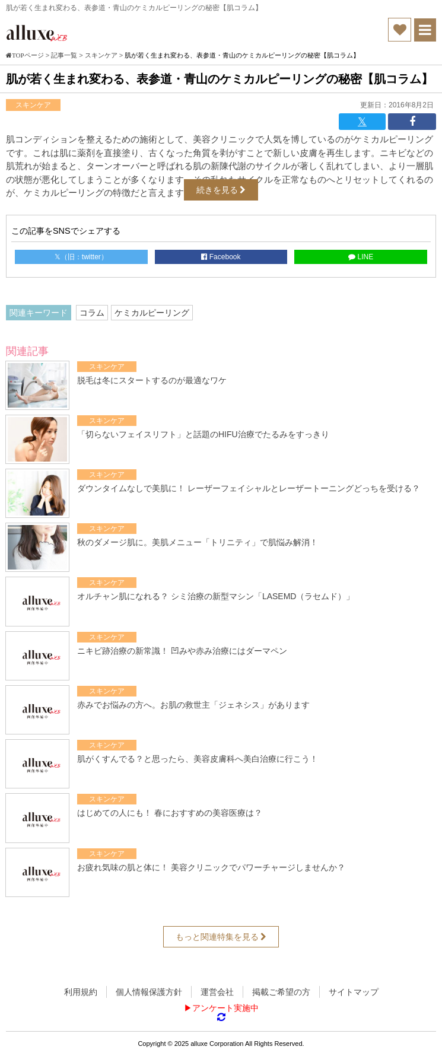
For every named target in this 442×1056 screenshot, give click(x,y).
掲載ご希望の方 (281, 992)
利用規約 (80, 992)
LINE (360, 257)
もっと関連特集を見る (221, 937)
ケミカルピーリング (152, 312)
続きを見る (221, 190)
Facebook (220, 257)
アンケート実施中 (225, 1008)
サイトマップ (354, 992)
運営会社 (217, 992)
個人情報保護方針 (149, 992)
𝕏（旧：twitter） (81, 257)
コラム (92, 312)
